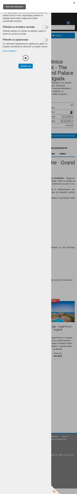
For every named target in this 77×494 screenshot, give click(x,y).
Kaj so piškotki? (10, 51)
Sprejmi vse (25, 66)
